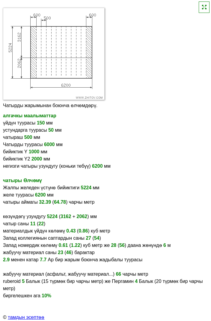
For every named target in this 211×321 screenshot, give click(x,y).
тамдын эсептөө (26, 317)
